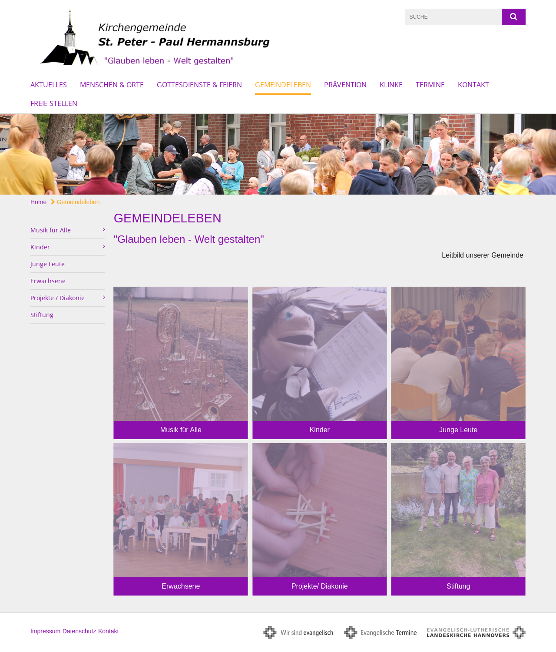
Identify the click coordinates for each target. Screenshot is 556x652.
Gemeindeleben (283, 84)
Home (38, 202)
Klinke (391, 84)
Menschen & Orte (112, 84)
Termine (430, 84)
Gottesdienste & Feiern (199, 84)
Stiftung (41, 315)
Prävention (345, 84)
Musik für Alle (181, 430)
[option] (278, 154)
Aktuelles (48, 84)
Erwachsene (48, 281)
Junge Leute (47, 264)
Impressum (45, 631)
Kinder (320, 430)
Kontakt (473, 84)
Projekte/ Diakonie (319, 586)
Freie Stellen (53, 103)
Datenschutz (79, 631)
